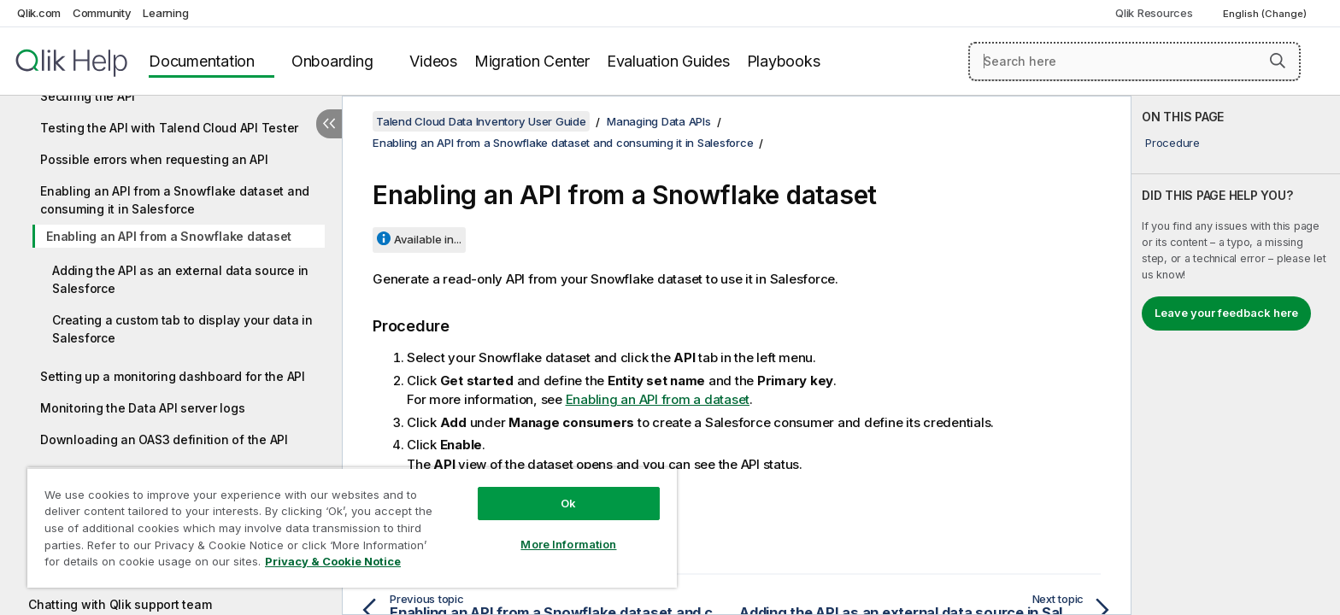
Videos (433, 61)
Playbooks (783, 61)
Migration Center (532, 61)
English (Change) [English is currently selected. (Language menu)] (1266, 14)
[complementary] (1235, 355)
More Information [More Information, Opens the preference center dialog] (568, 544)
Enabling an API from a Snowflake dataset (168, 236)
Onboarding (332, 61)
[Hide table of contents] (329, 123)
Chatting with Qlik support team (119, 604)
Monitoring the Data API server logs (142, 408)
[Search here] (1134, 61)
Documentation (202, 61)
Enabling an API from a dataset (658, 399)
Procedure (1172, 142)
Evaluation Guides (668, 61)
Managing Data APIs (659, 121)
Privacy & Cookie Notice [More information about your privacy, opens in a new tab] (333, 561)
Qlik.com (39, 13)
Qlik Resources (1154, 13)
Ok (568, 503)
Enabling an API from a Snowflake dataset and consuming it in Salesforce (174, 200)
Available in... (427, 239)
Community (102, 13)
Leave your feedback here (1226, 312)
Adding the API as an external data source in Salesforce (180, 279)
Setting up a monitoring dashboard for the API (172, 376)
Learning (165, 13)
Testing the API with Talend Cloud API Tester (169, 127)
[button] (1277, 60)
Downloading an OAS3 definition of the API (164, 439)
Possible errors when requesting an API (154, 159)
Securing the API (87, 96)
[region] (352, 527)
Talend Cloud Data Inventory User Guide (481, 121)
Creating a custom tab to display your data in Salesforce (182, 329)
